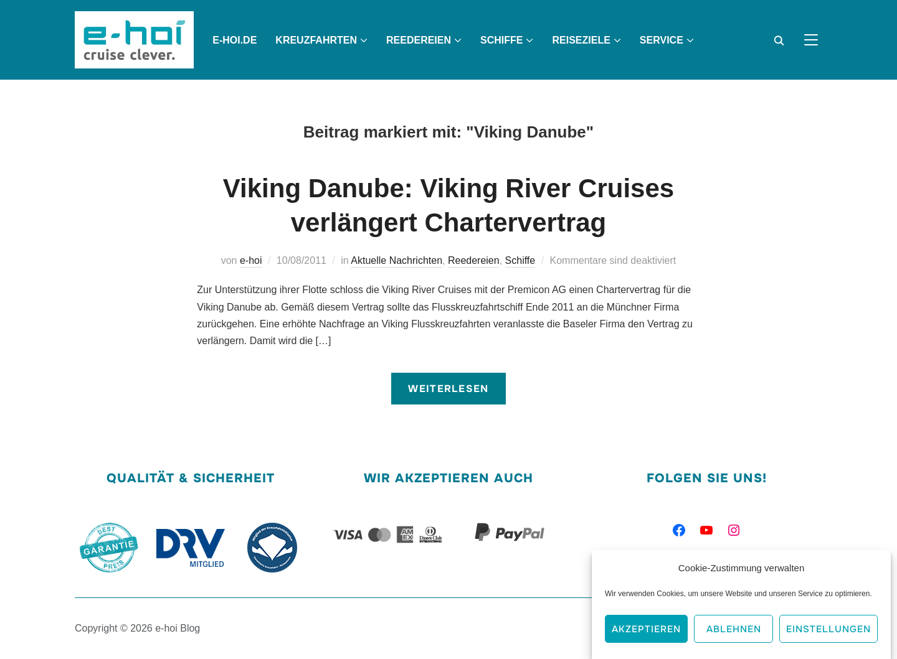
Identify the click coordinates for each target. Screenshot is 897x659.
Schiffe (501, 40)
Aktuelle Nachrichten (396, 260)
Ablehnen (733, 631)
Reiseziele (581, 40)
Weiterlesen (448, 388)
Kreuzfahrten (316, 40)
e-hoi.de (234, 40)
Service (661, 40)
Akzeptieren (646, 631)
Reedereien (418, 40)
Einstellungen (828, 631)
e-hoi (251, 260)
